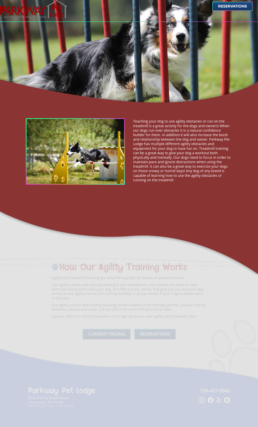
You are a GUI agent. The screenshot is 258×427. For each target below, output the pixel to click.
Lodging (181, 17)
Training (203, 17)
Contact (244, 17)
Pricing (224, 17)
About (162, 17)
